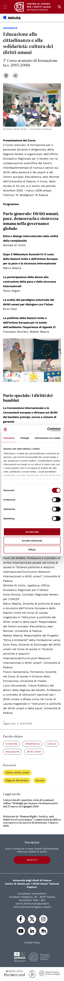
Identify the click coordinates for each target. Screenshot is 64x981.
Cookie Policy (32, 942)
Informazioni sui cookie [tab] (48, 438)
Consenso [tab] (9, 438)
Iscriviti (32, 859)
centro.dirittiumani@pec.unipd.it (32, 906)
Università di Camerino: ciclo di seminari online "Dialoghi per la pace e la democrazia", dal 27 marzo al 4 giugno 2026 (30, 803)
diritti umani (34, 751)
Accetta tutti (32, 531)
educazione (12, 751)
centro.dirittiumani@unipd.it (32, 903)
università (10, 28)
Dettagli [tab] (25, 438)
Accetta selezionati (32, 540)
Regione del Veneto (17, 780)
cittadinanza (32, 743)
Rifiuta (32, 549)
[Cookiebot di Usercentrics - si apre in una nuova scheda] (47, 430)
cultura (51, 743)
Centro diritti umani (17, 772)
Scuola (40, 780)
